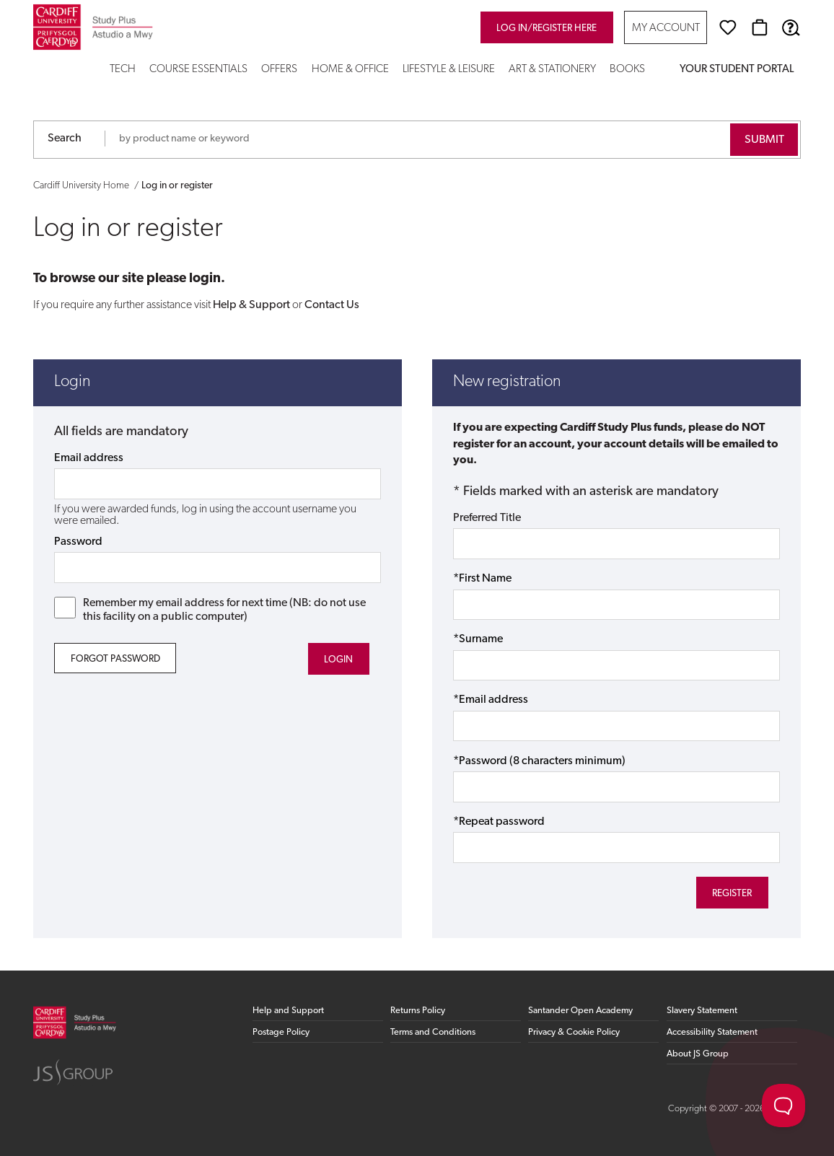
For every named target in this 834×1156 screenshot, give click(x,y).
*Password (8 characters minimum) (539, 761)
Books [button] (627, 69)
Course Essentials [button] (198, 69)
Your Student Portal (737, 69)
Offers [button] (279, 69)
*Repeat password (499, 822)
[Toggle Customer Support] (783, 1105)
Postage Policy (281, 1032)
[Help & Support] (791, 27)
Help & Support (251, 305)
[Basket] (760, 27)
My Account (666, 28)
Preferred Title (487, 518)
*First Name (482, 578)
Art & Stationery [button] (552, 69)
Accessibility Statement (712, 1032)
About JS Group (698, 1054)
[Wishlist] (728, 27)
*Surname (478, 639)
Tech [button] (123, 69)
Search (65, 138)
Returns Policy (417, 1010)
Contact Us (331, 305)
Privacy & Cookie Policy (574, 1032)
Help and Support (288, 1010)
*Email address (490, 700)
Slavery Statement (702, 1010)
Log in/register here (546, 28)
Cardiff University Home (81, 186)
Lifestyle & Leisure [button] (449, 69)
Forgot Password (115, 659)
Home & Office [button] (350, 69)
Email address (88, 458)
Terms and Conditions (432, 1032)
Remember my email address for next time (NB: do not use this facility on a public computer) (210, 610)
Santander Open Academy (580, 1010)
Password (78, 542)
